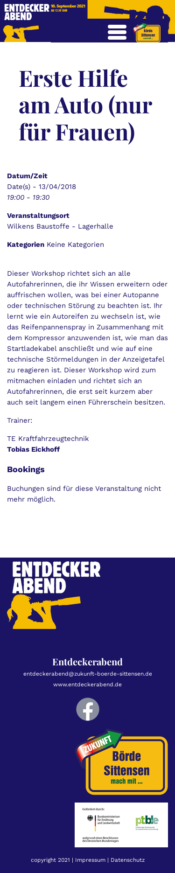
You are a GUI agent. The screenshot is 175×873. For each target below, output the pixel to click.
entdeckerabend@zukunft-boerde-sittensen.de (87, 673)
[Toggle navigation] (117, 32)
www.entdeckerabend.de (87, 684)
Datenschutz (128, 860)
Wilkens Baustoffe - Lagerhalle (60, 226)
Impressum (90, 860)
